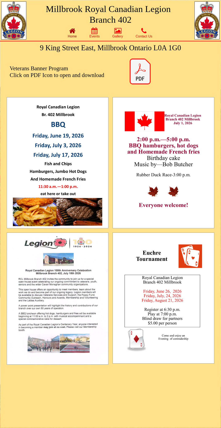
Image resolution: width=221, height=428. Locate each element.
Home (72, 33)
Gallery (117, 33)
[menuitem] (72, 32)
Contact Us (144, 33)
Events (94, 33)
